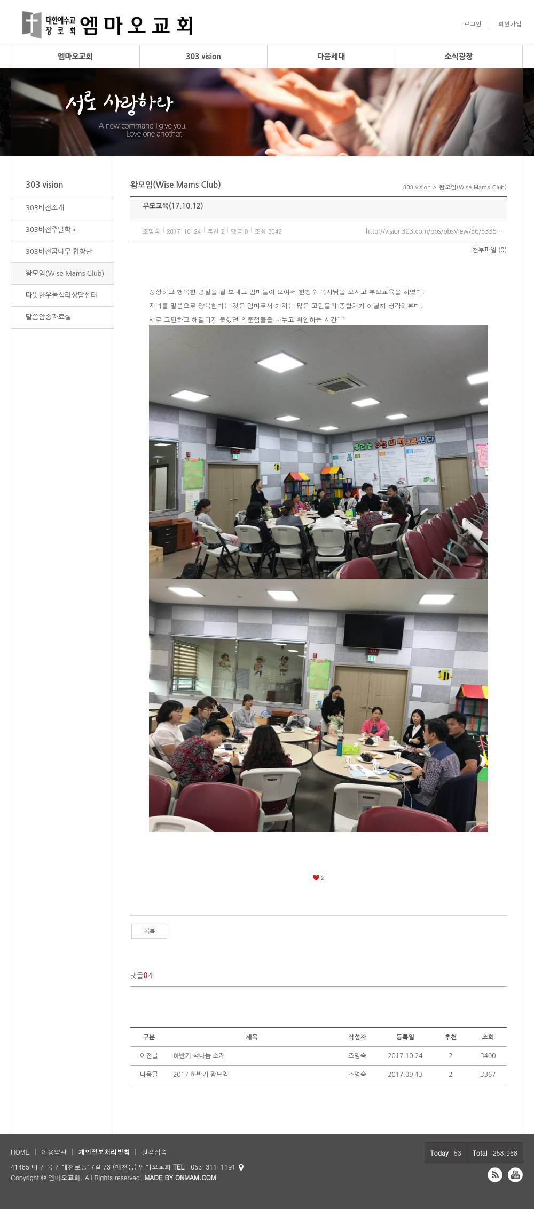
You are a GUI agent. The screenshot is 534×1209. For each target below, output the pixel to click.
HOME (20, 1151)
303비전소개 (45, 207)
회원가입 (510, 24)
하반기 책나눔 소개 (199, 1056)
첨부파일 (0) (490, 250)
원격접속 (154, 1151)
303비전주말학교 (51, 229)
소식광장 (459, 56)
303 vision (203, 56)
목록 (149, 931)
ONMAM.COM (195, 1177)
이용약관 (54, 1151)
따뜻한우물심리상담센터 (61, 295)
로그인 (473, 24)
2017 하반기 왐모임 (201, 1074)
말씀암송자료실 (49, 317)
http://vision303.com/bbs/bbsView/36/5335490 (436, 231)
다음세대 (331, 56)
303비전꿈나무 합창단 (59, 251)
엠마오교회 (75, 56)
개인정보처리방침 (104, 1151)
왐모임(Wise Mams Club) (65, 273)
